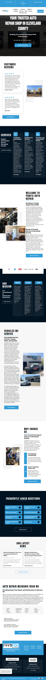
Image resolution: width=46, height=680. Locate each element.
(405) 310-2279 (12, 662)
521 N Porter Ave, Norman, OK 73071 (33, 668)
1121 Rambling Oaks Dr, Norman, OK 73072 (12, 666)
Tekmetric (3, 679)
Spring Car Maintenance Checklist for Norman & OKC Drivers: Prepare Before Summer (33, 554)
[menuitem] (16, 9)
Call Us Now (9, 2)
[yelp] (14, 669)
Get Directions (24, 3)
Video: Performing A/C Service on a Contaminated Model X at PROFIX (12, 554)
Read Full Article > (7, 565)
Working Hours (39, 2)
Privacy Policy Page (7, 672)
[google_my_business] (16, 669)
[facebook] (31, 670)
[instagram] (12, 669)
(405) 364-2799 (33, 664)
